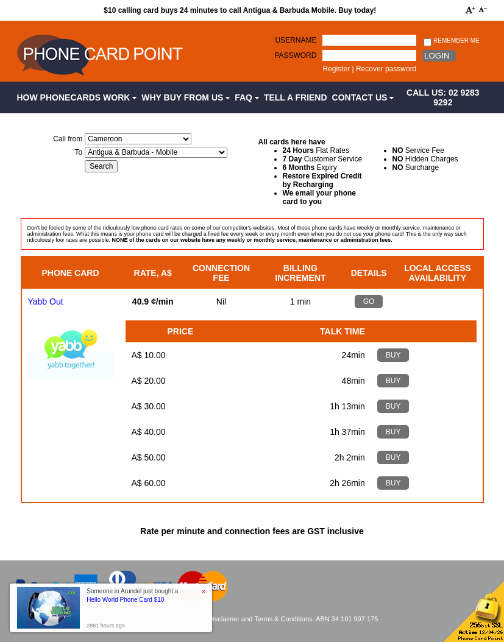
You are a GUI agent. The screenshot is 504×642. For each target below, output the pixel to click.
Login (436, 55)
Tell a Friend (295, 97)
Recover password (386, 69)
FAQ (247, 97)
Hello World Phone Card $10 (125, 599)
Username (295, 40)
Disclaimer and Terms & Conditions (260, 619)
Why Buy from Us (185, 97)
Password (295, 55)
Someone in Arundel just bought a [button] (132, 595)
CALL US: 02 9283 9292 (443, 97)
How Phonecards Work (77, 97)
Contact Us (363, 97)
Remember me (451, 41)
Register (336, 69)
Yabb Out (45, 301)
